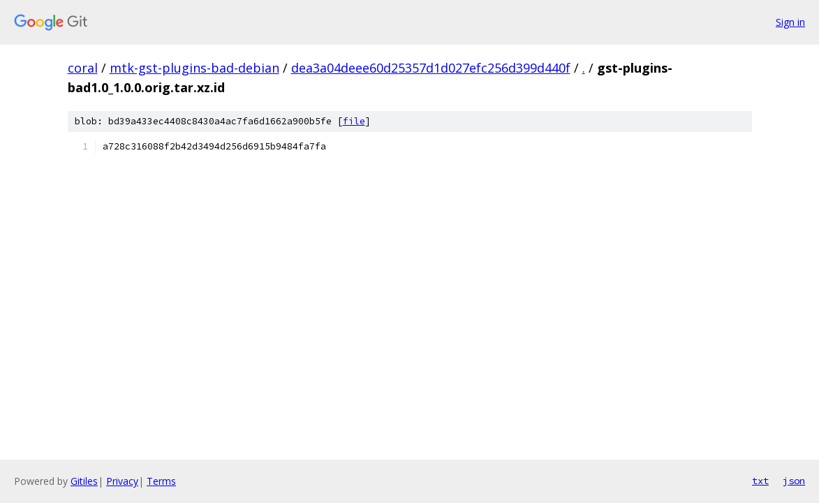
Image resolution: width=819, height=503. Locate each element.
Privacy (122, 481)
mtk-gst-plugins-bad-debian (194, 67)
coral (83, 67)
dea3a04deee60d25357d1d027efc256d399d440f (430, 67)
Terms (161, 481)
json (794, 480)
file (354, 121)
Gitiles (84, 481)
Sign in (790, 22)
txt (760, 480)
